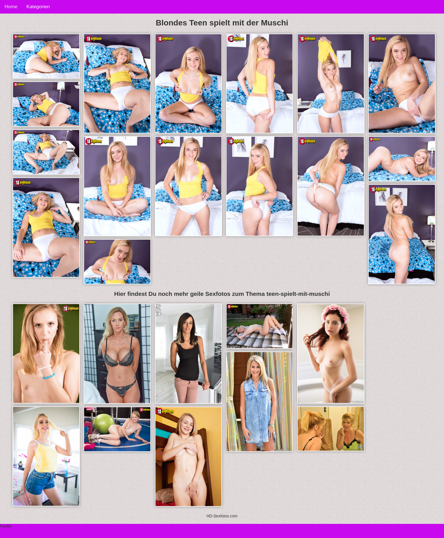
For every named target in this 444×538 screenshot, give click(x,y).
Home (11, 6)
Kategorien (38, 6)
